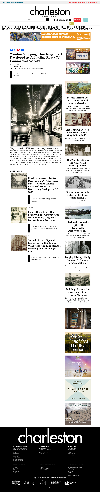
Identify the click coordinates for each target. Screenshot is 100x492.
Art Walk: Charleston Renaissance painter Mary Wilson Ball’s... (77, 132)
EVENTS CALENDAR (72, 448)
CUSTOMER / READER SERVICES (20, 449)
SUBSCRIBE (77, 20)
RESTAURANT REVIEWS (45, 449)
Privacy (48, 487)
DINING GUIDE (43, 448)
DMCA (52, 487)
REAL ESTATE (28, 29)
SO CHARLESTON (55, 27)
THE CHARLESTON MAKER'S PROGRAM (13, 2)
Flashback (31, 174)
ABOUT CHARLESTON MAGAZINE (20, 448)
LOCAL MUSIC (43, 469)
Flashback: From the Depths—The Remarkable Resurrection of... (78, 226)
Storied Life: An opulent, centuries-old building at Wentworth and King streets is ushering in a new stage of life (44, 245)
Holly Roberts (19, 66)
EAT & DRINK (21, 27)
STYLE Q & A (16, 468)
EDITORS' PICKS (71, 453)
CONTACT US (16, 455)
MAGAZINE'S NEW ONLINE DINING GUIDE (82, 2)
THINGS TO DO (37, 27)
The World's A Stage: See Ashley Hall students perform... (78, 162)
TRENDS (15, 467)
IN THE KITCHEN (44, 452)
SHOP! (86, 20)
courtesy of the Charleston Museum (32, 68)
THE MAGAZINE (85, 29)
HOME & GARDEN (11, 29)
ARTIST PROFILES (71, 449)
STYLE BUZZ (16, 471)
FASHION (15, 469)
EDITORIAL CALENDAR (18, 459)
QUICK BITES (43, 451)
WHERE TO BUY (16, 457)
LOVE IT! (15, 472)
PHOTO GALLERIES (44, 468)
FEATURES (7, 27)
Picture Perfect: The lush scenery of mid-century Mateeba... (78, 100)
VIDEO (41, 467)
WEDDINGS (68, 29)
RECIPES (42, 453)
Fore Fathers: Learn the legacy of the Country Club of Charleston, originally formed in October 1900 (43, 216)
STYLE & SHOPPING (76, 27)
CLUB (71, 23)
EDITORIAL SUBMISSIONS (18, 460)
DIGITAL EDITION (17, 453)
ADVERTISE (15, 456)
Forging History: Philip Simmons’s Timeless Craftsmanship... (77, 260)
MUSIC (69, 451)
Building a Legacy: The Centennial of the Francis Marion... (77, 292)
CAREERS (15, 461)
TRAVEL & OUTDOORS (48, 29)
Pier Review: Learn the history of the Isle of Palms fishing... (77, 194)
